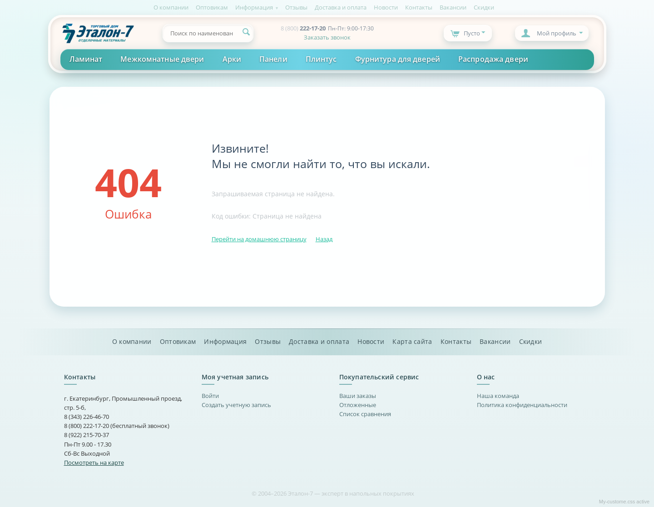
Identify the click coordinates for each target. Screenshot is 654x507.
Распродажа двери (493, 59)
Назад (324, 239)
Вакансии (453, 7)
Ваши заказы (357, 396)
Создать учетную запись (236, 405)
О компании (171, 7)
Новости (386, 7)
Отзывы (296, 7)
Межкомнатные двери (162, 59)
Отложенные (357, 405)
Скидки (484, 7)
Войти (210, 396)
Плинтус (321, 59)
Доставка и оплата (341, 7)
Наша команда (498, 396)
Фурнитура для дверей (397, 59)
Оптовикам (212, 7)
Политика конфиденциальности (522, 405)
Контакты (418, 7)
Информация (254, 7)
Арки (232, 59)
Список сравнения (365, 414)
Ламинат (86, 59)
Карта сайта (412, 342)
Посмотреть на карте (94, 462)
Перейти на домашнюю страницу (259, 239)
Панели (273, 59)
